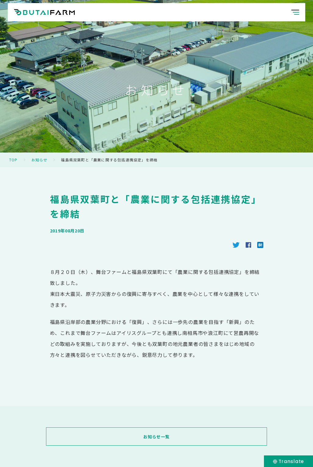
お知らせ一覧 (156, 436)
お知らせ (39, 159)
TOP (13, 159)
